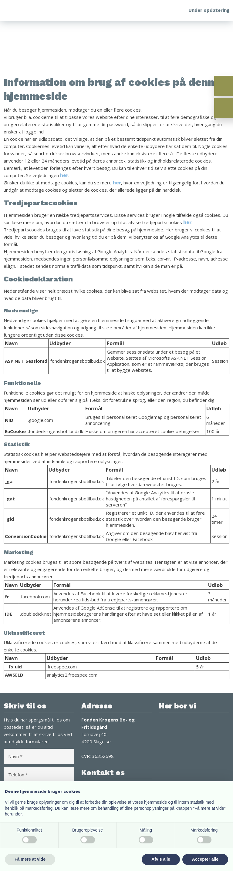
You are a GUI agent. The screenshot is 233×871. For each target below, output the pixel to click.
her (64, 175)
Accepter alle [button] (205, 859)
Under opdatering (208, 10)
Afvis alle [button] (160, 859)
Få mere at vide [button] (30, 859)
